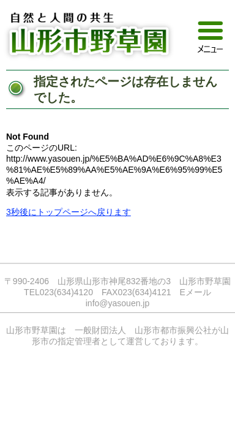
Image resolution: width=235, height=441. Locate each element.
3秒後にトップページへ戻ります (68, 212)
